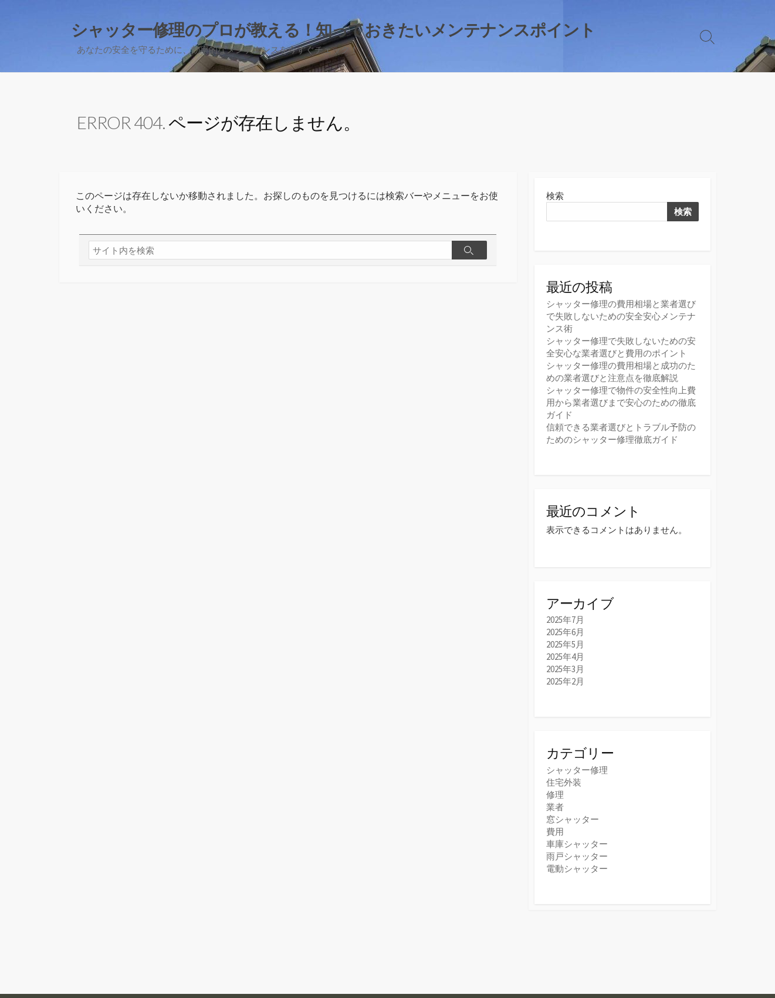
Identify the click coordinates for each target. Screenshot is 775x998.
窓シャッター (572, 819)
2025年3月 (565, 669)
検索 (555, 195)
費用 (555, 831)
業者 (555, 806)
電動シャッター (577, 868)
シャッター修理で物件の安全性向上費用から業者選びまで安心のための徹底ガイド (621, 402)
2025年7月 (565, 619)
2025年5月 (565, 644)
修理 (555, 794)
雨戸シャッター (577, 856)
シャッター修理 (577, 770)
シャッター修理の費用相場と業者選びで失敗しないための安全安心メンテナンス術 (621, 316)
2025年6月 (565, 632)
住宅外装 (563, 782)
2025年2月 (565, 681)
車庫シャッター (577, 843)
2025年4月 (565, 656)
